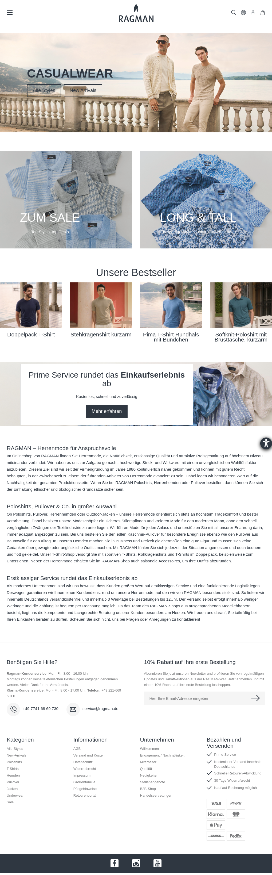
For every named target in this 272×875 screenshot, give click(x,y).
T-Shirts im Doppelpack (196, 554)
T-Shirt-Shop (63, 554)
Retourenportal (84, 795)
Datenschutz (83, 762)
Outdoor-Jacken (100, 514)
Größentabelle (84, 782)
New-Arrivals (16, 755)
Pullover (40, 514)
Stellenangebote (152, 782)
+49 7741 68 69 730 (40, 708)
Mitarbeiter (148, 762)
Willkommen (149, 749)
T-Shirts (13, 769)
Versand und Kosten (89, 755)
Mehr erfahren (107, 411)
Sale (10, 802)
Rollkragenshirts (152, 554)
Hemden (80, 541)
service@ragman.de (100, 708)
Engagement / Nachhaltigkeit (162, 755)
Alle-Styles (15, 749)
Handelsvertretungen (156, 795)
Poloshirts (22, 514)
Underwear (15, 795)
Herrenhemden (62, 514)
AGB (77, 749)
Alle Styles (44, 90)
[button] (243, 13)
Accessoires (169, 561)
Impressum (81, 775)
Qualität (146, 769)
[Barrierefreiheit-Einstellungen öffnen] (266, 443)
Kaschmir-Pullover (144, 534)
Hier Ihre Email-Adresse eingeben (179, 698)
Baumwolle (16, 541)
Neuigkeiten (149, 775)
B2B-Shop (148, 789)
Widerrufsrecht (84, 769)
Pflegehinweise (85, 789)
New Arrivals (83, 90)
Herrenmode (90, 456)
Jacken (12, 789)
